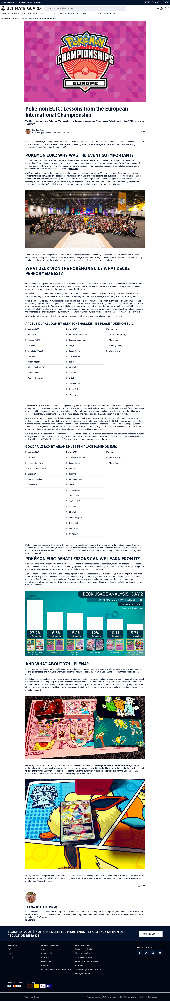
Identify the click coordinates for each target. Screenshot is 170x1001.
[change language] (160, 8)
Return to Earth (47, 953)
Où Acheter (46, 961)
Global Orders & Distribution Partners (57, 969)
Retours (10, 953)
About (44, 949)
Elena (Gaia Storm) (37, 130)
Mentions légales (82, 953)
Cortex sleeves (63, 765)
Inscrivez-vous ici (150, 934)
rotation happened (131, 176)
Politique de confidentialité (86, 961)
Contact (10, 957)
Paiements (79, 965)
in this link (73, 169)
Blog (157, 2)
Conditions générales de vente (88, 969)
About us (149, 2)
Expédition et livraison (84, 949)
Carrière (44, 965)
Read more (30, 920)
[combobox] (85, 8)
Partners (164, 2)
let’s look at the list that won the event (61, 316)
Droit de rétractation (83, 957)
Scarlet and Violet (88, 176)
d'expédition (119, 997)
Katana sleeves (113, 765)
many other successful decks (59, 434)
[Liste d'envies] (167, 8)
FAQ (9, 949)
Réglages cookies (82, 973)
